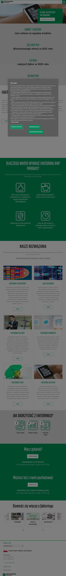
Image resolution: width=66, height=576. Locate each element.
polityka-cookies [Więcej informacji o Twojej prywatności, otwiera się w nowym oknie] (15, 122)
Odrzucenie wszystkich (34, 127)
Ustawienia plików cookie (16, 127)
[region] (33, 107)
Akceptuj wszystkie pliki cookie (35, 132)
